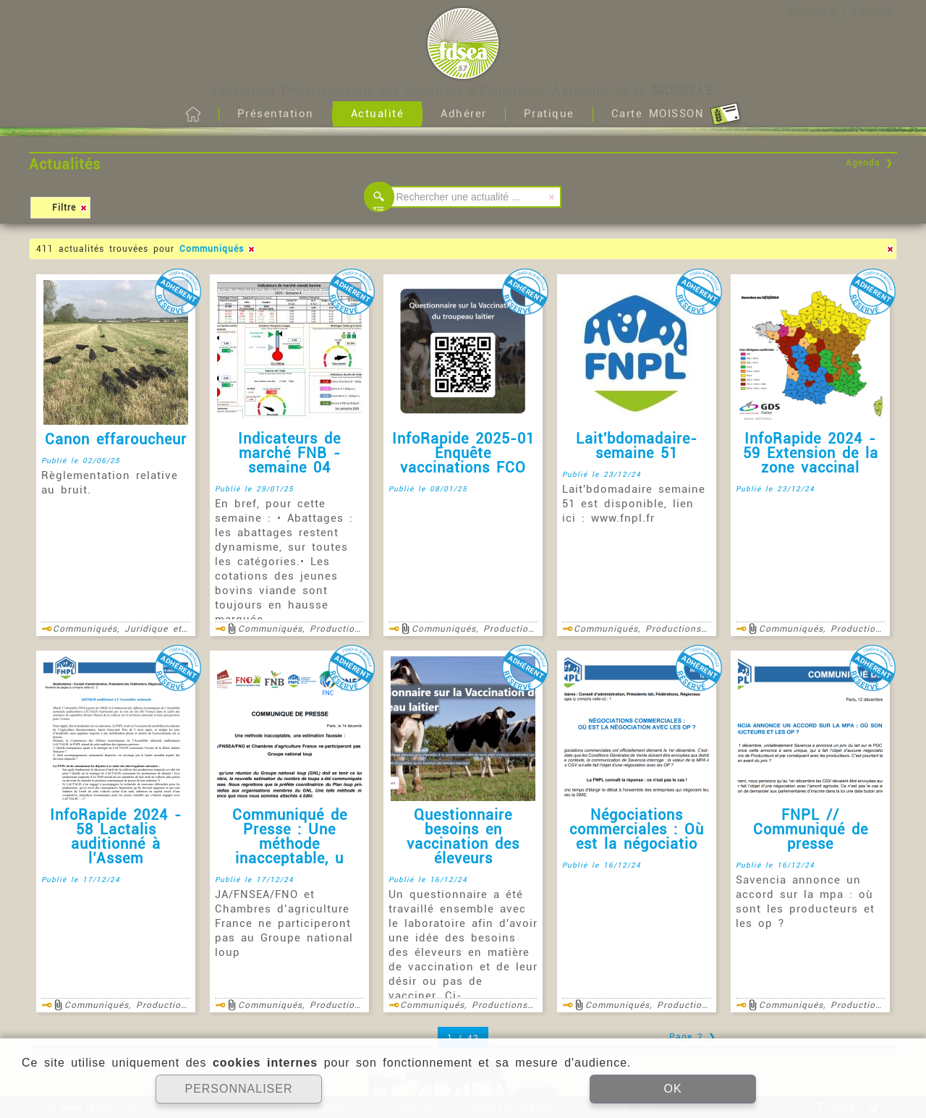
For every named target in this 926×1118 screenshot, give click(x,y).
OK (672, 1089)
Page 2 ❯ (692, 1037)
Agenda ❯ (869, 163)
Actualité (377, 113)
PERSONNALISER (238, 1089)
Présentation (275, 113)
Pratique (549, 113)
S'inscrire (872, 11)
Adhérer (464, 113)
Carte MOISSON (676, 114)
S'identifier (813, 11)
